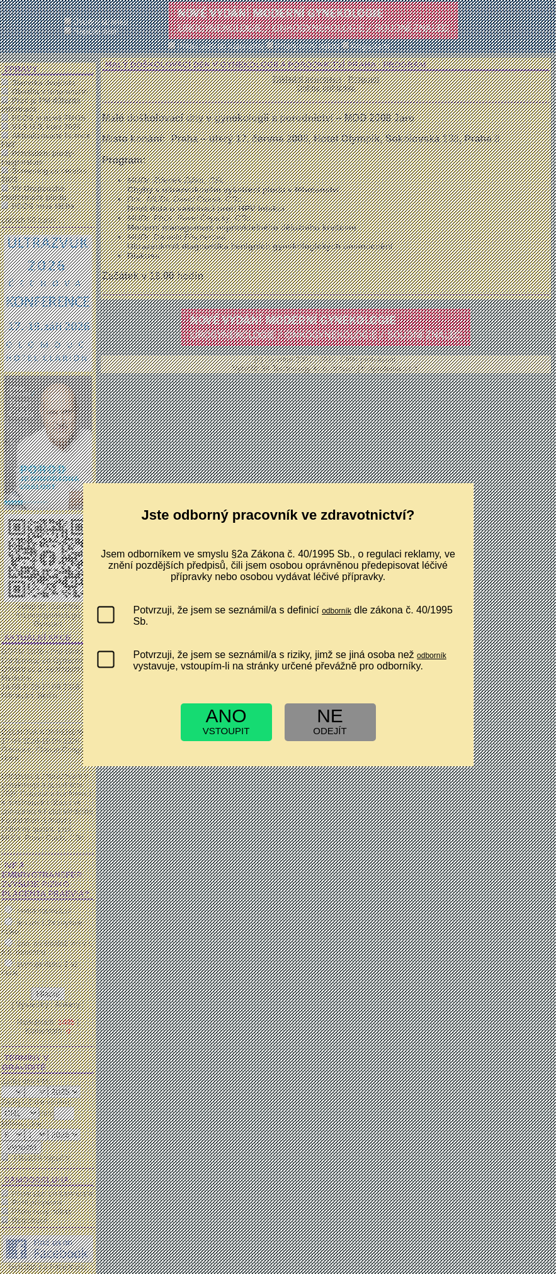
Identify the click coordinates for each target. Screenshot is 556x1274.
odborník (336, 610)
